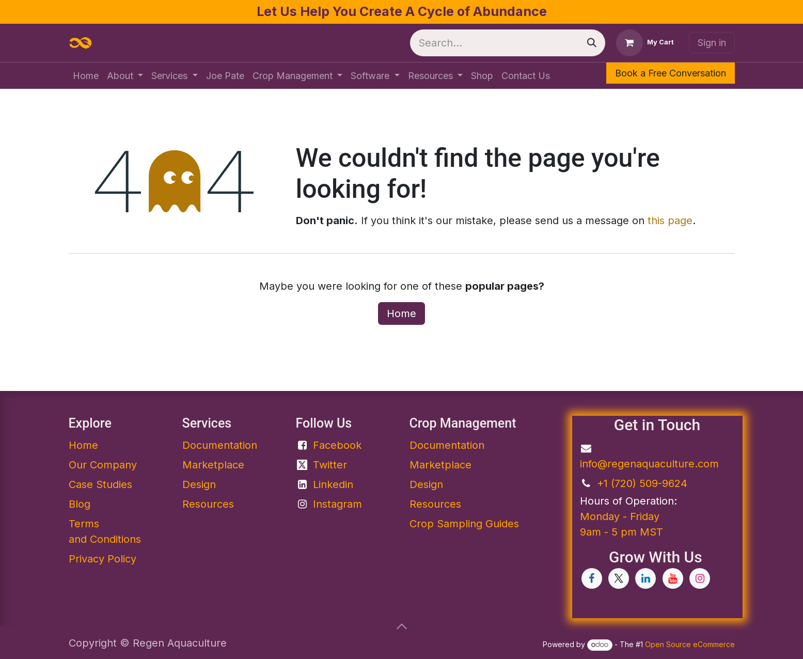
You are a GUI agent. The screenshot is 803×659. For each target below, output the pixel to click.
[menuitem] (86, 76)
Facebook (337, 445)
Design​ (426, 484)
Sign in (712, 42)
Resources (208, 504)
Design (199, 484)
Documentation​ (219, 445)
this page (670, 220)
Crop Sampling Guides (464, 523)
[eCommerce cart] (645, 43)
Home (401, 313)
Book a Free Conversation (670, 73)
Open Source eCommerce (690, 644)
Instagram (337, 504)
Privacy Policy (102, 559)
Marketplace (213, 465)
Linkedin (333, 484)
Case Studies (100, 484)
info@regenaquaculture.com (649, 464)
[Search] (591, 42)
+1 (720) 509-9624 (642, 483)
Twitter (330, 465)
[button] (401, 626)
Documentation (447, 445)
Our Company (103, 465)
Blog (79, 504)
